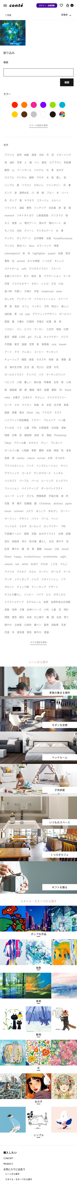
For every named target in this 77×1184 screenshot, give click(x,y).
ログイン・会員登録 (47, 5)
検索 (66, 82)
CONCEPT (8, 1158)
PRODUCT (8, 1163)
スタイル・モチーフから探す (18, 1179)
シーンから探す (12, 1173)
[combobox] (66, 14)
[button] (38, 126)
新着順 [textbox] (64, 14)
